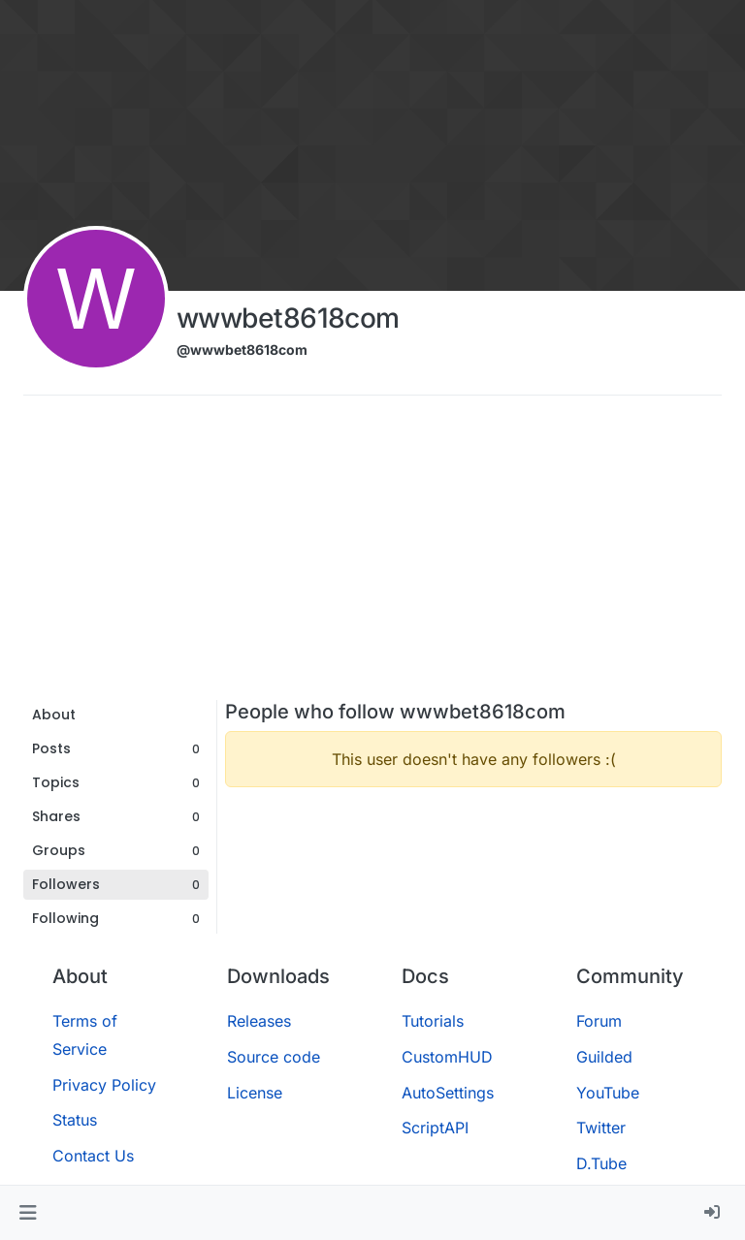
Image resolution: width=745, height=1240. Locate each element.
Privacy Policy (104, 1085)
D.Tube (601, 1163)
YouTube (607, 1092)
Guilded (604, 1056)
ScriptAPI (435, 1127)
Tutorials (433, 1021)
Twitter (601, 1127)
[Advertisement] (372, 554)
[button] (28, 1212)
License (254, 1092)
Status (74, 1119)
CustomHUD (447, 1056)
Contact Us (93, 1155)
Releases (259, 1021)
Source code (273, 1056)
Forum (599, 1021)
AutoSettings (448, 1092)
